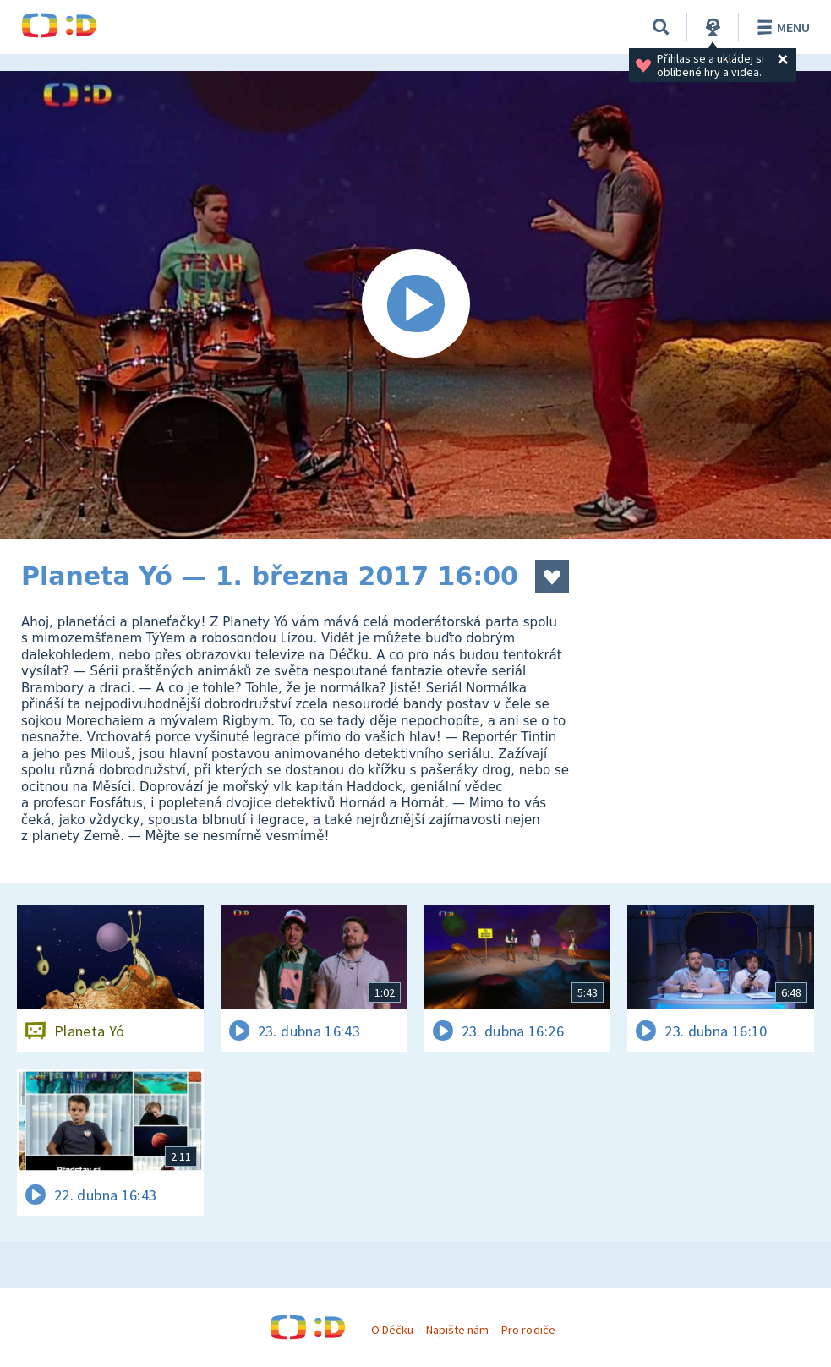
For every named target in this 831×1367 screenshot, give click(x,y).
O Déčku (392, 1329)
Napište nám (457, 1329)
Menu (781, 27)
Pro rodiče (528, 1329)
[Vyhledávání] (661, 27)
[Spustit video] (415, 305)
